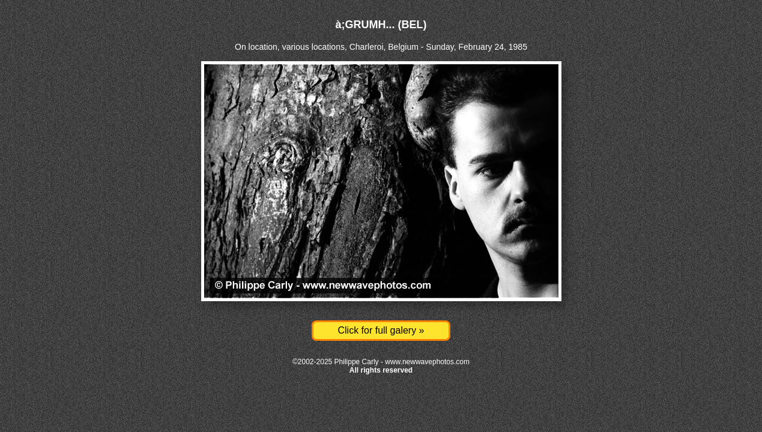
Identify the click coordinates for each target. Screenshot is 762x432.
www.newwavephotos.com (427, 362)
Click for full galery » (380, 330)
